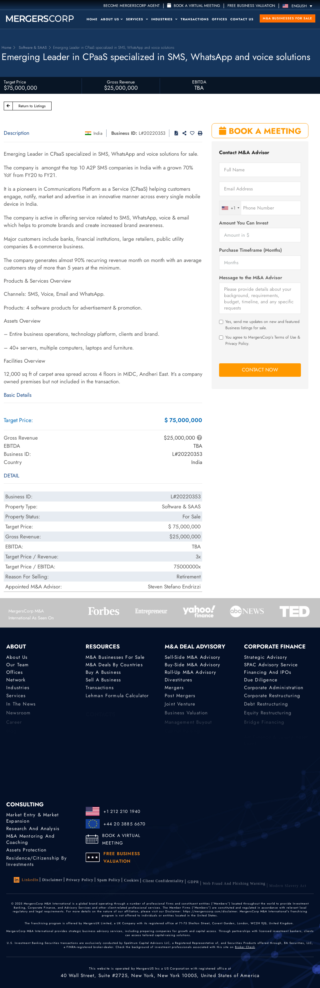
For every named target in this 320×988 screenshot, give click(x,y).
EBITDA (199, 82)
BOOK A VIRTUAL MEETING (121, 839)
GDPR (193, 887)
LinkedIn (26, 880)
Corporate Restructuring (272, 699)
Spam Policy (108, 882)
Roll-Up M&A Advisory (190, 673)
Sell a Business (103, 681)
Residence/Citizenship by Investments (36, 865)
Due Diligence (261, 681)
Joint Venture (180, 708)
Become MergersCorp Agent (131, 5)
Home (92, 19)
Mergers (174, 690)
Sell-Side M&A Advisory (192, 657)
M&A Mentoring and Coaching (30, 840)
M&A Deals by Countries (114, 665)
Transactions (195, 19)
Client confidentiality (163, 885)
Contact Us (241, 19)
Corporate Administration (274, 690)
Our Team (17, 665)
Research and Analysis (32, 828)
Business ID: (124, 133)
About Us (112, 19)
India (97, 133)
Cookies (131, 883)
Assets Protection (26, 851)
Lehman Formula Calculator (117, 699)
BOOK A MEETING (260, 131)
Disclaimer (52, 880)
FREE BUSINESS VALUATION (251, 5)
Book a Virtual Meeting (193, 5)
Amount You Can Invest (243, 223)
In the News (21, 708)
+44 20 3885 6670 (124, 824)
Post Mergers (180, 699)
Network (16, 681)
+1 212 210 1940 (122, 811)
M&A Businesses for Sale (287, 18)
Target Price (15, 82)
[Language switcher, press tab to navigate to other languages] (298, 5)
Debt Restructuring (266, 708)
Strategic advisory (266, 657)
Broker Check (245, 947)
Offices (219, 19)
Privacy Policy (79, 881)
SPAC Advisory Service (271, 665)
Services (137, 19)
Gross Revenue (121, 82)
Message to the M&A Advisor (250, 278)
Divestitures (178, 681)
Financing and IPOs (268, 673)
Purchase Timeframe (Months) (250, 250)
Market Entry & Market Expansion (32, 818)
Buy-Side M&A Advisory (192, 665)
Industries (164, 19)
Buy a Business (103, 673)
